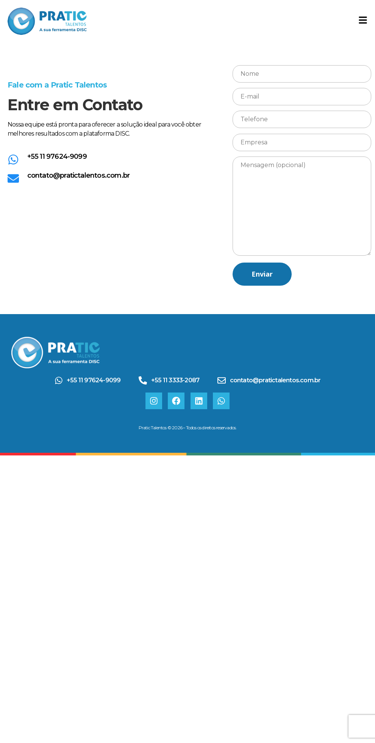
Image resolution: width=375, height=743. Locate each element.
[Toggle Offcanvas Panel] (363, 21)
